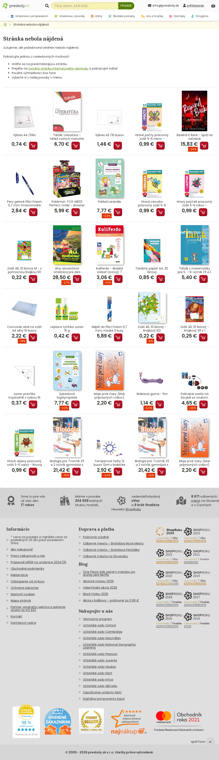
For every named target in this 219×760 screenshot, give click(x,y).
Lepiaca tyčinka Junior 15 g (67, 328)
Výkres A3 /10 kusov (109, 135)
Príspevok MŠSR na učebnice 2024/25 (38, 562)
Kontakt (16, 616)
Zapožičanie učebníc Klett (102, 692)
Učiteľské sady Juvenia (100, 660)
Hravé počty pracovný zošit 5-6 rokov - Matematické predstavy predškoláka (152, 137)
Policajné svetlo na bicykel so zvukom (195, 395)
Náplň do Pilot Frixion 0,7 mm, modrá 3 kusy (109, 328)
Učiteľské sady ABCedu (100, 686)
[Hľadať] (126, 5)
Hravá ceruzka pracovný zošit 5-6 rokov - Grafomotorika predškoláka (152, 203)
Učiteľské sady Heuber (99, 667)
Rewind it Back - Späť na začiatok (195, 137)
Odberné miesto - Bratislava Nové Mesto (113, 543)
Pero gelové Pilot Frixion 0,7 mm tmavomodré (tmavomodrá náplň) (24, 203)
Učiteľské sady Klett (97, 673)
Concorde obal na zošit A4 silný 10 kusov (24, 328)
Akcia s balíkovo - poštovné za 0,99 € (111, 600)
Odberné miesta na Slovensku (105, 556)
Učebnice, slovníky (69, 16)
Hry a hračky (152, 16)
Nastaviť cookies (23, 594)
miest (195, 500)
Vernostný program (97, 619)
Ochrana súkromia (24, 588)
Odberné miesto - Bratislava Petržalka (111, 550)
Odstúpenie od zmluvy (27, 581)
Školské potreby (121, 16)
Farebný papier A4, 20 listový (152, 270)
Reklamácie (19, 575)
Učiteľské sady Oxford (99, 625)
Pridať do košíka (33, 146)
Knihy (96, 16)
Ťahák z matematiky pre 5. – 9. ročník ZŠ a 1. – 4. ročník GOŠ (195, 270)
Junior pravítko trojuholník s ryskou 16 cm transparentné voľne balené (24, 395)
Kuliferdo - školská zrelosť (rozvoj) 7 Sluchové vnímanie (109, 270)
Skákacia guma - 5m (152, 394)
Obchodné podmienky (27, 568)
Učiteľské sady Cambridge (102, 632)
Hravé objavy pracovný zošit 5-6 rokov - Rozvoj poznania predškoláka (24, 463)
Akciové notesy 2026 (98, 581)
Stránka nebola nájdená (31, 24)
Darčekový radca (23, 623)
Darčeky (177, 16)
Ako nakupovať (22, 549)
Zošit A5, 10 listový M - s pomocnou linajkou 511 (24, 270)
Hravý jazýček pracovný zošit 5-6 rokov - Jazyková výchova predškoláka (194, 203)
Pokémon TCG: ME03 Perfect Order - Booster (67, 203)
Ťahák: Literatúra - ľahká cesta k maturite (67, 137)
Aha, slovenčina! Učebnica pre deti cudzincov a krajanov (67, 270)
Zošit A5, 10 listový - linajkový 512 (152, 328)
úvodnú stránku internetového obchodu (58, 68)
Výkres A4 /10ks (24, 135)
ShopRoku (133, 509)
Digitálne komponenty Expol (103, 699)
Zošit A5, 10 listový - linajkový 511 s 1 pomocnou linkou (194, 328)
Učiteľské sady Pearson (100, 654)
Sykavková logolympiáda (67, 395)
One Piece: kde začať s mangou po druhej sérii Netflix (109, 573)
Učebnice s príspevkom (29, 16)
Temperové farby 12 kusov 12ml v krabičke (109, 463)
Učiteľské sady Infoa (98, 679)
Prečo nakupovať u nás (28, 556)
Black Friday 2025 (95, 594)
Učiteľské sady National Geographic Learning (109, 646)
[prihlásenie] (193, 5)
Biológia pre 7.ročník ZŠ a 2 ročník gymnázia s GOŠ (67, 463)
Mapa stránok (21, 600)
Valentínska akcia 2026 (100, 587)
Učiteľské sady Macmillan (102, 638)
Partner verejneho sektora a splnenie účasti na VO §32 (38, 608)
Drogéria (199, 16)
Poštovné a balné (96, 537)
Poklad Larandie (109, 202)
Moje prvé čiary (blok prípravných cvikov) (109, 395)
